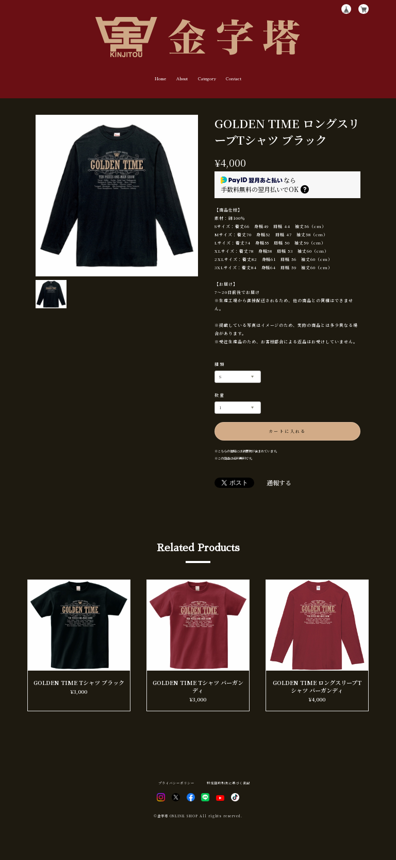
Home (160, 79)
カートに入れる (287, 431)
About (182, 79)
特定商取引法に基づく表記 (228, 783)
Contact (233, 79)
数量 (219, 395)
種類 (219, 364)
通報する (279, 483)
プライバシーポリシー (176, 783)
